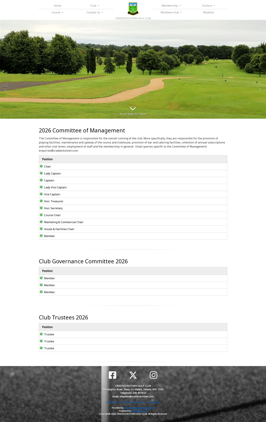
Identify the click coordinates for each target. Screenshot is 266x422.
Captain (46, 180)
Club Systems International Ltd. (139, 407)
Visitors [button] (207, 5)
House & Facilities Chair (56, 229)
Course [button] (56, 12)
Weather (208, 12)
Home (57, 5)
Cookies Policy (153, 402)
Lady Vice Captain (52, 187)
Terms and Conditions (132, 402)
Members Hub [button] (170, 12)
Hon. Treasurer (50, 201)
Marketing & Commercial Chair (60, 222)
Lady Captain (49, 173)
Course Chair (49, 215)
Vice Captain (49, 194)
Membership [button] (170, 5)
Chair (44, 166)
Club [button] (93, 5)
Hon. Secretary (50, 208)
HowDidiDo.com (139, 410)
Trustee (46, 334)
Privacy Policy (113, 402)
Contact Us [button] (94, 12)
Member (46, 236)
